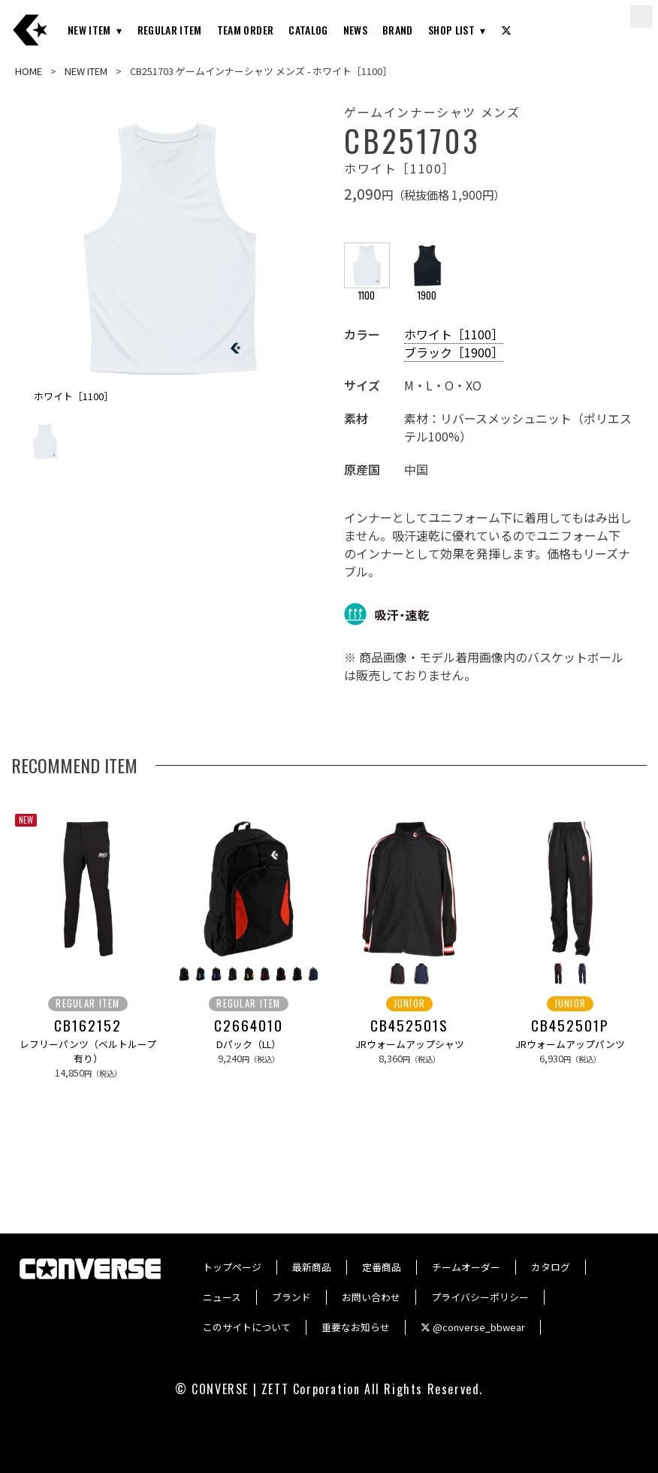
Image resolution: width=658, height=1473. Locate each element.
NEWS (355, 30)
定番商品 (381, 1267)
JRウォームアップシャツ (409, 1044)
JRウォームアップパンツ (570, 1044)
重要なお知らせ (355, 1327)
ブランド (291, 1297)
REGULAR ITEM (169, 30)
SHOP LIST (451, 30)
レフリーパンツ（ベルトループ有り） (88, 1051)
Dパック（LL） (248, 1044)
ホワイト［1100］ (453, 334)
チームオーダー (466, 1267)
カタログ (550, 1267)
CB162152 (87, 1025)
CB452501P (569, 1025)
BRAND (397, 30)
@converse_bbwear (473, 1327)
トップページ (232, 1267)
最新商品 (311, 1267)
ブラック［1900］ (453, 352)
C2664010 (248, 1025)
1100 (367, 288)
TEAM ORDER (245, 30)
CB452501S (409, 1025)
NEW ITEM (89, 30)
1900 (428, 288)
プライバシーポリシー (480, 1297)
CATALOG (307, 30)
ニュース (222, 1297)
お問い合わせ (371, 1297)
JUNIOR (410, 1003)
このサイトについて (247, 1327)
